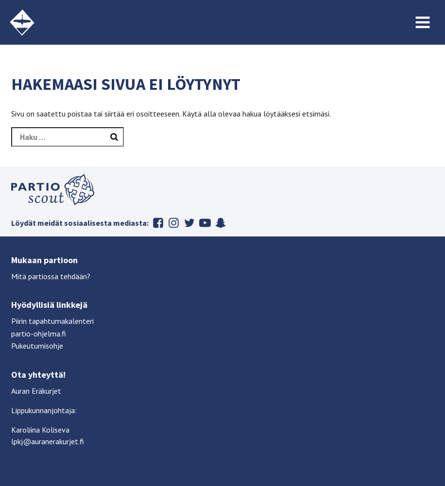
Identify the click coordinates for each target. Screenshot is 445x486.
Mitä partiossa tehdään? (50, 276)
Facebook (158, 223)
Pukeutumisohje (37, 346)
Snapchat (220, 223)
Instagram (174, 223)
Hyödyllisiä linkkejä (49, 304)
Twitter (189, 223)
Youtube (205, 223)
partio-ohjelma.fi (38, 333)
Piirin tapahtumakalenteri (52, 321)
